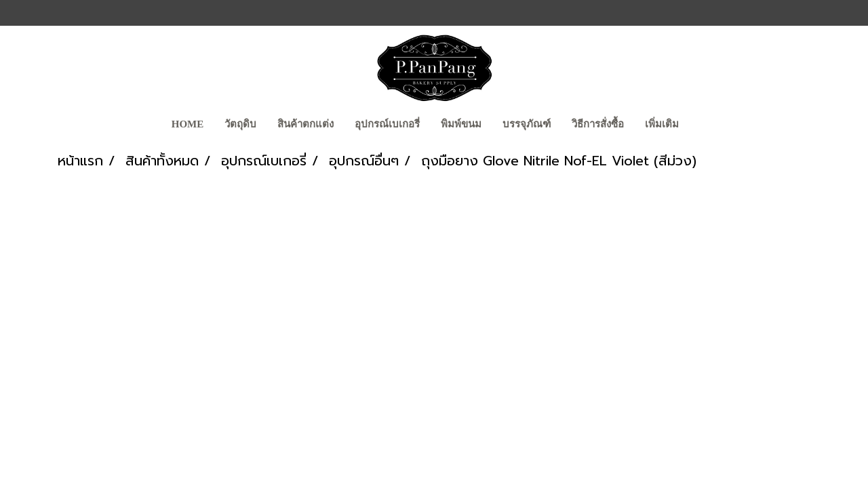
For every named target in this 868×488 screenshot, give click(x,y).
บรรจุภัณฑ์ (526, 124)
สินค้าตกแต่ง (305, 124)
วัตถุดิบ (240, 124)
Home (188, 124)
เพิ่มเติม (662, 124)
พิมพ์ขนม (461, 124)
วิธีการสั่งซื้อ (598, 124)
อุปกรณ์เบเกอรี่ (387, 124)
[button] (701, 125)
